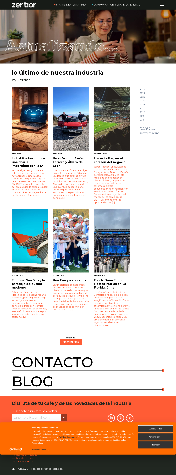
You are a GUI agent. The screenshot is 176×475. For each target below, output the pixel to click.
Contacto (52, 362)
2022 (142, 105)
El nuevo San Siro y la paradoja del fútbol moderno (28, 283)
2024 (142, 97)
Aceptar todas (155, 449)
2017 (142, 124)
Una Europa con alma (69, 280)
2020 (142, 112)
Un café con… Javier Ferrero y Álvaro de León (68, 162)
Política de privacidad (33, 424)
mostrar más (71, 342)
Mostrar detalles (39, 470)
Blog (33, 381)
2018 (142, 120)
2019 (142, 116)
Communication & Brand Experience (117, 4)
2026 (142, 89)
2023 (142, 101)
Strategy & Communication (148, 129)
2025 (142, 93)
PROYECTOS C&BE (149, 133)
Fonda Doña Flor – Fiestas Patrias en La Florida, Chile (110, 283)
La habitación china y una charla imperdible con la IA (28, 162)
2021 (142, 109)
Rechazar (155, 465)
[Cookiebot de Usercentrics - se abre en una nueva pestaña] (16, 470)
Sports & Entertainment (72, 4)
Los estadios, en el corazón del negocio (110, 160)
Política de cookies (68, 458)
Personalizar (156, 457)
